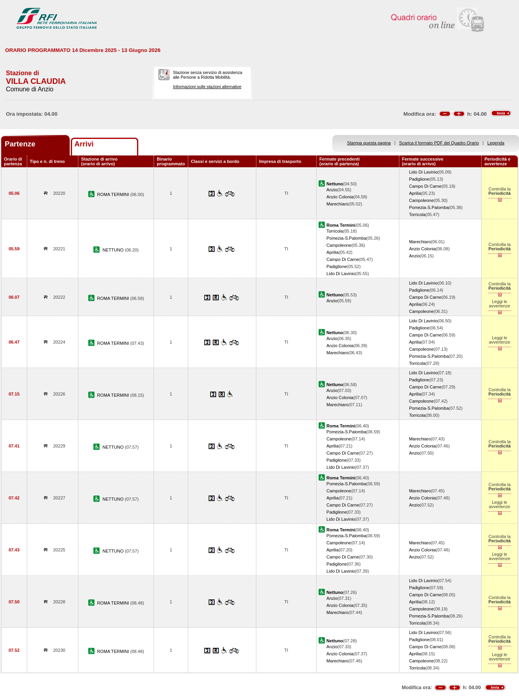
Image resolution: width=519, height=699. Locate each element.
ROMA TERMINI (113, 194)
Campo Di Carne (425, 186)
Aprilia (415, 193)
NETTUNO (113, 250)
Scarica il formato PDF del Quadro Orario (439, 143)
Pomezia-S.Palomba (429, 207)
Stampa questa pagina (369, 143)
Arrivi (84, 144)
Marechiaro (337, 204)
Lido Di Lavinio (423, 172)
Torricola (417, 214)
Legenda (495, 143)
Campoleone (421, 200)
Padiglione (419, 179)
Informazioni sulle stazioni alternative (207, 86)
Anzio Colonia (339, 196)
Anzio (331, 189)
